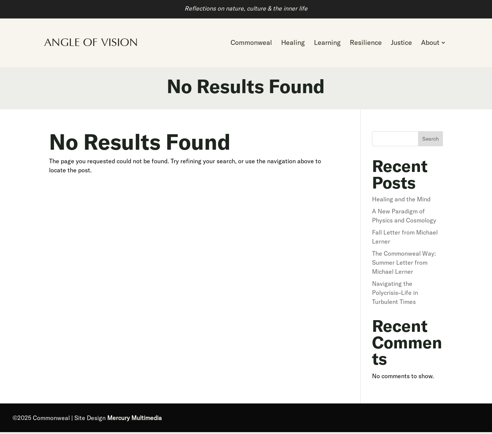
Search (430, 140)
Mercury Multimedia (134, 419)
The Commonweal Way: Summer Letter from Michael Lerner (404, 264)
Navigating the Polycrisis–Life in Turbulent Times (395, 294)
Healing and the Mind (401, 201)
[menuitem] (251, 44)
